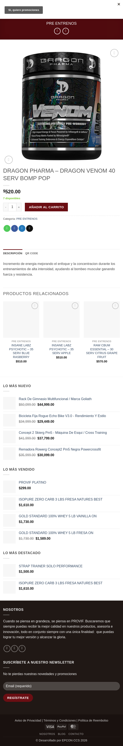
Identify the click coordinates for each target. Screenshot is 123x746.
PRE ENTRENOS (61, 23)
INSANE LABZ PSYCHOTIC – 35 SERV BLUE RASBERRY (21, 351)
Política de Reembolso (93, 720)
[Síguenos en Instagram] (14, 648)
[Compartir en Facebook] (14, 228)
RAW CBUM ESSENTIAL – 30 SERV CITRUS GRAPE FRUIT (102, 351)
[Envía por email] (29, 228)
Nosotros (47, 734)
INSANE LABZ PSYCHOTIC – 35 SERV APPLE (61, 349)
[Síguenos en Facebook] (7, 648)
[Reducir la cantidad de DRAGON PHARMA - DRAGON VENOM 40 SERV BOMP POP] (5, 207)
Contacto (76, 734)
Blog (62, 734)
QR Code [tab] (31, 253)
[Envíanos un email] (22, 648)
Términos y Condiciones (59, 720)
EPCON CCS (71, 740)
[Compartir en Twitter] (22, 228)
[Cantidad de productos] (12, 207)
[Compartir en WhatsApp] (7, 228)
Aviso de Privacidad (28, 720)
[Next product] (57, 31)
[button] (9, 160)
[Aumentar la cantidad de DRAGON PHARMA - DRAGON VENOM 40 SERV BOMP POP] (19, 207)
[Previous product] (65, 31)
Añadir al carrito (46, 207)
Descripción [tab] (12, 253)
